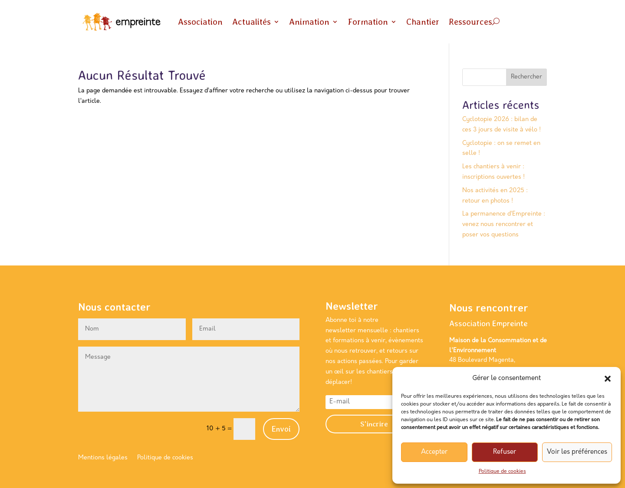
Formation (368, 21)
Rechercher (526, 77)
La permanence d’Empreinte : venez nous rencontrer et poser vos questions (503, 224)
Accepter (434, 452)
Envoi (281, 428)
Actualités (251, 21)
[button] (607, 378)
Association (200, 21)
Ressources (470, 21)
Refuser (504, 452)
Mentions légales (103, 458)
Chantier (422, 21)
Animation (309, 21)
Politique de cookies (502, 471)
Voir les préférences (577, 452)
